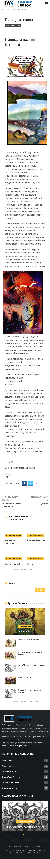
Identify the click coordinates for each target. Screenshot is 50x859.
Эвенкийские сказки (13, 25)
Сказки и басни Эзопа (11, 782)
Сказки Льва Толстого (11, 777)
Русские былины (25, 627)
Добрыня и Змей (25, 678)
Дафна (44, 504)
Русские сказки (8, 766)
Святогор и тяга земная (28, 640)
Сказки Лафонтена (9, 772)
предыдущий (12, 570)
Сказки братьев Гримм (25, 822)
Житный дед (25, 631)
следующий (26, 570)
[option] (25, 817)
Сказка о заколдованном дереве (25, 826)
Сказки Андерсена (9, 788)
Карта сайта (22, 746)
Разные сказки (8, 761)
